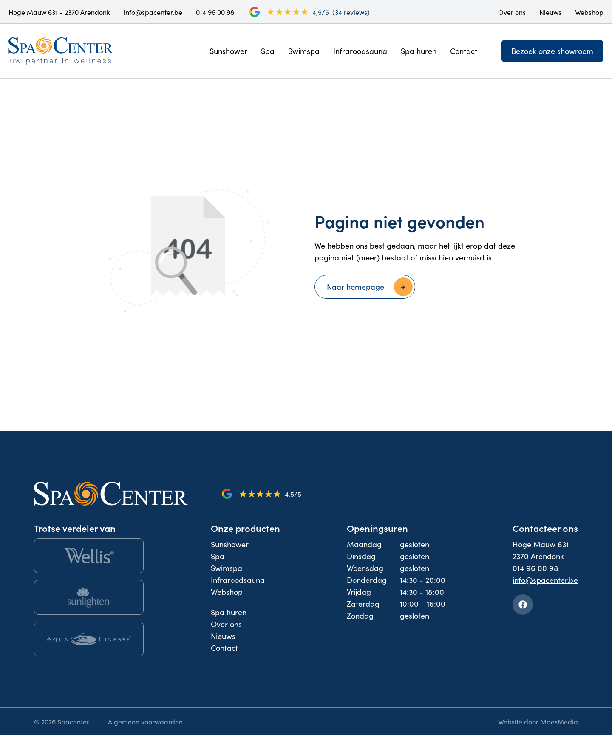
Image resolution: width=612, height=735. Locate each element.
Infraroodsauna (360, 50)
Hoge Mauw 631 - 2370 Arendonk (59, 12)
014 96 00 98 (215, 12)
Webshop (589, 12)
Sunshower (228, 50)
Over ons (512, 12)
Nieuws (550, 12)
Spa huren (418, 50)
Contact (463, 50)
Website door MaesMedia (538, 721)
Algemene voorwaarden (145, 721)
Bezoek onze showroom (552, 50)
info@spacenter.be (153, 12)
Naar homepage (355, 286)
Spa (268, 50)
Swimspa (304, 50)
